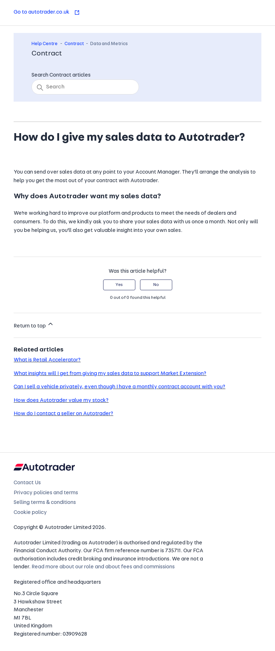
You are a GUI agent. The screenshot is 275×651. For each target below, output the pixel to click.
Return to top (34, 324)
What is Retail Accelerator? (47, 360)
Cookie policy (30, 512)
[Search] (85, 87)
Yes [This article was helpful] (119, 285)
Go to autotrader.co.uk (47, 12)
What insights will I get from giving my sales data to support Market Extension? (110, 373)
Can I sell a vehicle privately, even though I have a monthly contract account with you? (119, 387)
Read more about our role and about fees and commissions (103, 567)
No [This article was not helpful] (156, 285)
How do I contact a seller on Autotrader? (63, 414)
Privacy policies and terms (46, 493)
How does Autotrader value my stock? (61, 400)
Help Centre (45, 44)
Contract (74, 44)
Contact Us (27, 483)
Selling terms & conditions (45, 502)
